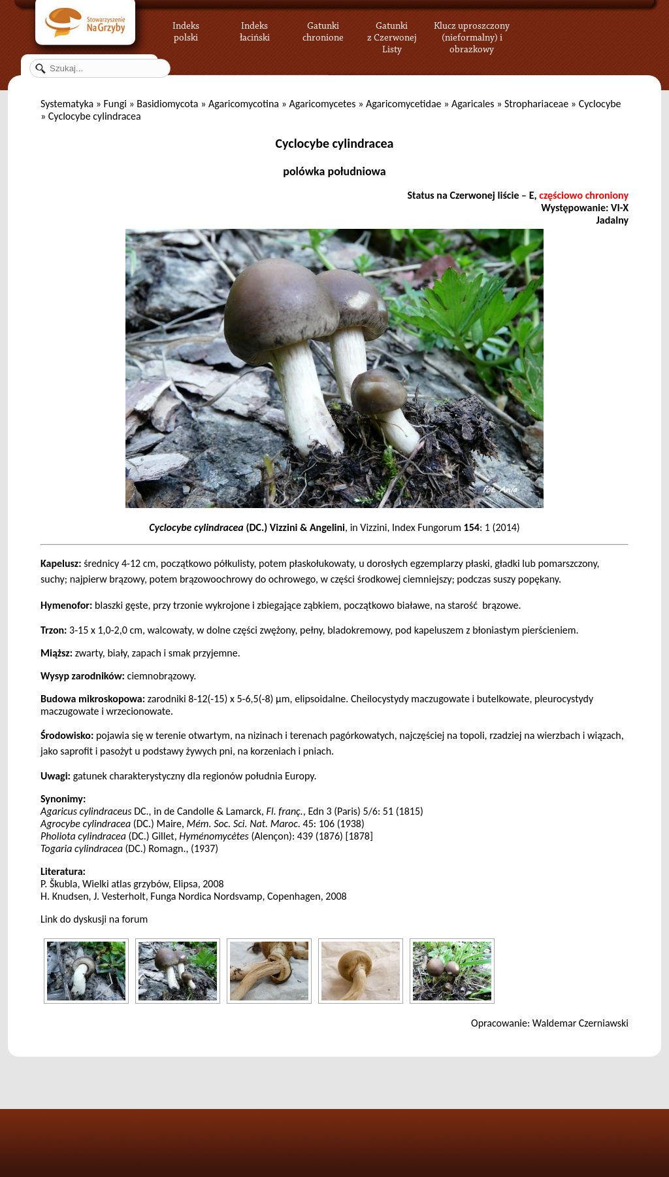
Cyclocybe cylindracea (335, 143)
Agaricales (473, 103)
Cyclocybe (600, 103)
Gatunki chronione (323, 29)
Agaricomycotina (243, 103)
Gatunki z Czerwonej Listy (392, 29)
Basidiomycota (167, 103)
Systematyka (67, 103)
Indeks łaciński (255, 29)
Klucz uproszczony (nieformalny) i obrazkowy (472, 36)
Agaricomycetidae (404, 103)
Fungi (114, 103)
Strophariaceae (536, 103)
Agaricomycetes (322, 103)
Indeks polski (185, 29)
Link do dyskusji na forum (94, 919)
